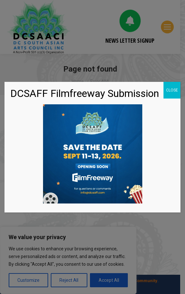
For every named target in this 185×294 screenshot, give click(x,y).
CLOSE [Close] (172, 90)
